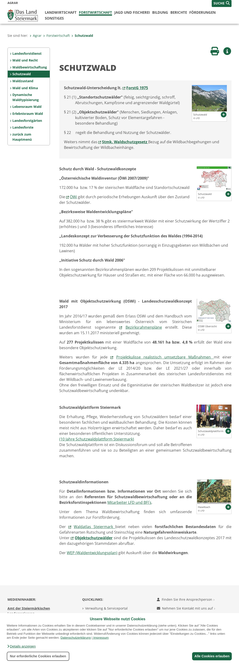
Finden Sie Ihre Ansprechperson (185, 599)
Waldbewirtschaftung (29, 67)
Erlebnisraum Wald (27, 113)
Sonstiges (54, 18)
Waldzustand (22, 81)
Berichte (178, 12)
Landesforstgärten (27, 120)
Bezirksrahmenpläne (144, 327)
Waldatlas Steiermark (95, 526)
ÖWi (73, 196)
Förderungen (202, 12)
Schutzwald (82, 35)
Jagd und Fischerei (132, 12)
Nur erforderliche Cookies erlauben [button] (38, 656)
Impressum (101, 637)
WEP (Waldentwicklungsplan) (92, 552)
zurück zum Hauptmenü (22, 137)
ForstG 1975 (137, 87)
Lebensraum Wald (27, 106)
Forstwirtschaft (95, 12)
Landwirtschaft (61, 12)
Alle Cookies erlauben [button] (211, 656)
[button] (21, 646)
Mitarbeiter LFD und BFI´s (129, 502)
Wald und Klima (25, 88)
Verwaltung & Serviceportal (106, 608)
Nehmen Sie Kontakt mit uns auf (186, 608)
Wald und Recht (25, 60)
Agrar (36, 35)
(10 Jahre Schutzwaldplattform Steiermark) (96, 439)
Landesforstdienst (27, 53)
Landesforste (22, 127)
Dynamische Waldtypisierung (25, 97)
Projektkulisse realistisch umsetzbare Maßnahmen (165, 357)
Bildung (160, 12)
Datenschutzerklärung (75, 637)
